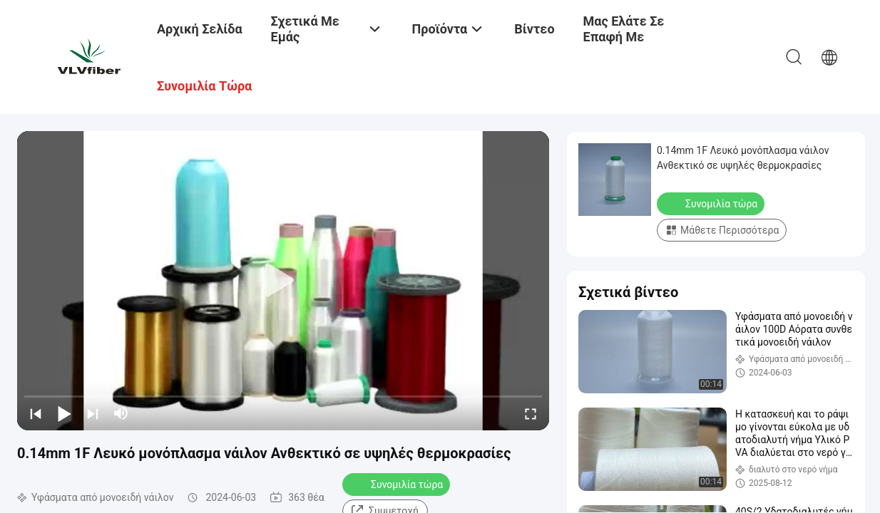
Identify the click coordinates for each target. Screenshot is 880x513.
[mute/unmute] (121, 413)
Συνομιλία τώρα (397, 484)
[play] (283, 281)
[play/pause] (64, 413)
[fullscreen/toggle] (530, 413)
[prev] (35, 413)
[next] (92, 413)
